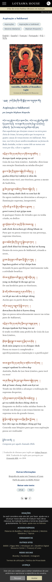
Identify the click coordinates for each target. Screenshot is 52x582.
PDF (30, 490)
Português (33, 35)
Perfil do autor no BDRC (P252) (26, 479)
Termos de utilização (15, 560)
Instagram (35, 556)
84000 (5, 546)
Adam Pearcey (41, 452)
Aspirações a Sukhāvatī (29, 24)
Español (14, 35)
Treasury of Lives (34, 548)
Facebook (25, 556)
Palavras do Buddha (13, 531)
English (6, 35)
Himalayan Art (27, 546)
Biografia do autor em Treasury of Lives (26, 476)
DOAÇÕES (26, 513)
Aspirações (9, 24)
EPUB (21, 490)
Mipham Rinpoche (33, 29)
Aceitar (34, 578)
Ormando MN (12, 458)
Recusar (17, 578)
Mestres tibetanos (12, 29)
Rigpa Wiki (14, 546)
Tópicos (31, 533)
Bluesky (16, 556)
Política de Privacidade (35, 560)
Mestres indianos (31, 531)
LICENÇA (26, 565)
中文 (42, 35)
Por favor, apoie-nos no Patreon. (32, 523)
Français (23, 35)
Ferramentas (26, 538)
